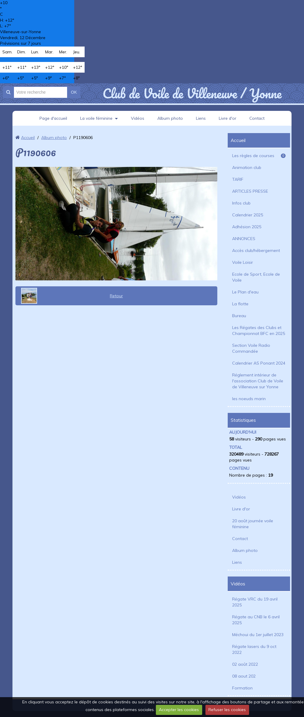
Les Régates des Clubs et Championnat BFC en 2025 (258, 330)
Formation (242, 688)
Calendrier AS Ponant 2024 (258, 363)
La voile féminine (96, 118)
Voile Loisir (242, 262)
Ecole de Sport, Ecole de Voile (256, 277)
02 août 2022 (245, 664)
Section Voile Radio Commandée (251, 348)
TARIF (237, 179)
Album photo (170, 118)
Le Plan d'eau (245, 292)
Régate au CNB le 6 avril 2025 (256, 619)
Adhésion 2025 (246, 226)
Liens (201, 118)
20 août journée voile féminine (252, 523)
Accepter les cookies (179, 709)
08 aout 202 (244, 676)
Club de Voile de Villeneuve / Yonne (191, 93)
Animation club (246, 167)
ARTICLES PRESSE (250, 191)
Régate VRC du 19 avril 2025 (255, 602)
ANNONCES (243, 238)
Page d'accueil (52, 118)
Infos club (241, 203)
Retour (116, 295)
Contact (258, 118)
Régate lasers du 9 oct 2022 (254, 649)
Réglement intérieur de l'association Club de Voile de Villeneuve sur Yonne (257, 380)
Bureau (239, 315)
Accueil (28, 137)
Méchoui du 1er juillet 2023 (258, 634)
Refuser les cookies (227, 709)
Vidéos (138, 118)
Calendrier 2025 (247, 215)
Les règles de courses (259, 155)
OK (74, 92)
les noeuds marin (249, 398)
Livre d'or (228, 118)
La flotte (240, 303)
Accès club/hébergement (256, 250)
